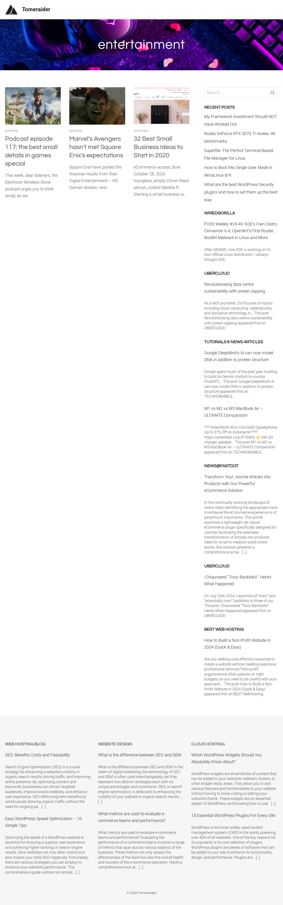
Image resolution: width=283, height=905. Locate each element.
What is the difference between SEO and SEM (139, 754)
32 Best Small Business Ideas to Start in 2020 (158, 147)
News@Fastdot (221, 466)
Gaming (11, 130)
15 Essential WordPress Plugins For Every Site (233, 815)
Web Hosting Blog (25, 744)
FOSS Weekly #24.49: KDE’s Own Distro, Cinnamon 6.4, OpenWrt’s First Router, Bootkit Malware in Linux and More (240, 230)
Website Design (115, 744)
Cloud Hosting (208, 744)
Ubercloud (216, 273)
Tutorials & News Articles (233, 342)
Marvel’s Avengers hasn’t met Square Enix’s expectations (96, 147)
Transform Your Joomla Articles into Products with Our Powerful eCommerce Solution (237, 483)
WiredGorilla (219, 213)
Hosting (141, 130)
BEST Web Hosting (224, 629)
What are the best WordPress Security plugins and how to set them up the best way (240, 192)
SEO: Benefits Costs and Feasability (37, 754)
